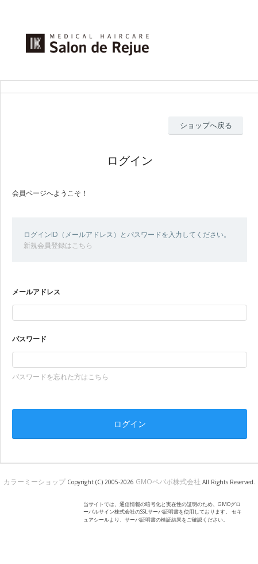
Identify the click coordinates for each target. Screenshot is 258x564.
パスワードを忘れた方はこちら (60, 377)
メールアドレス (36, 292)
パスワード (29, 339)
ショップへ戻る (206, 125)
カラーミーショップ (34, 482)
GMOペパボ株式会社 (168, 482)
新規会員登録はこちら (58, 245)
